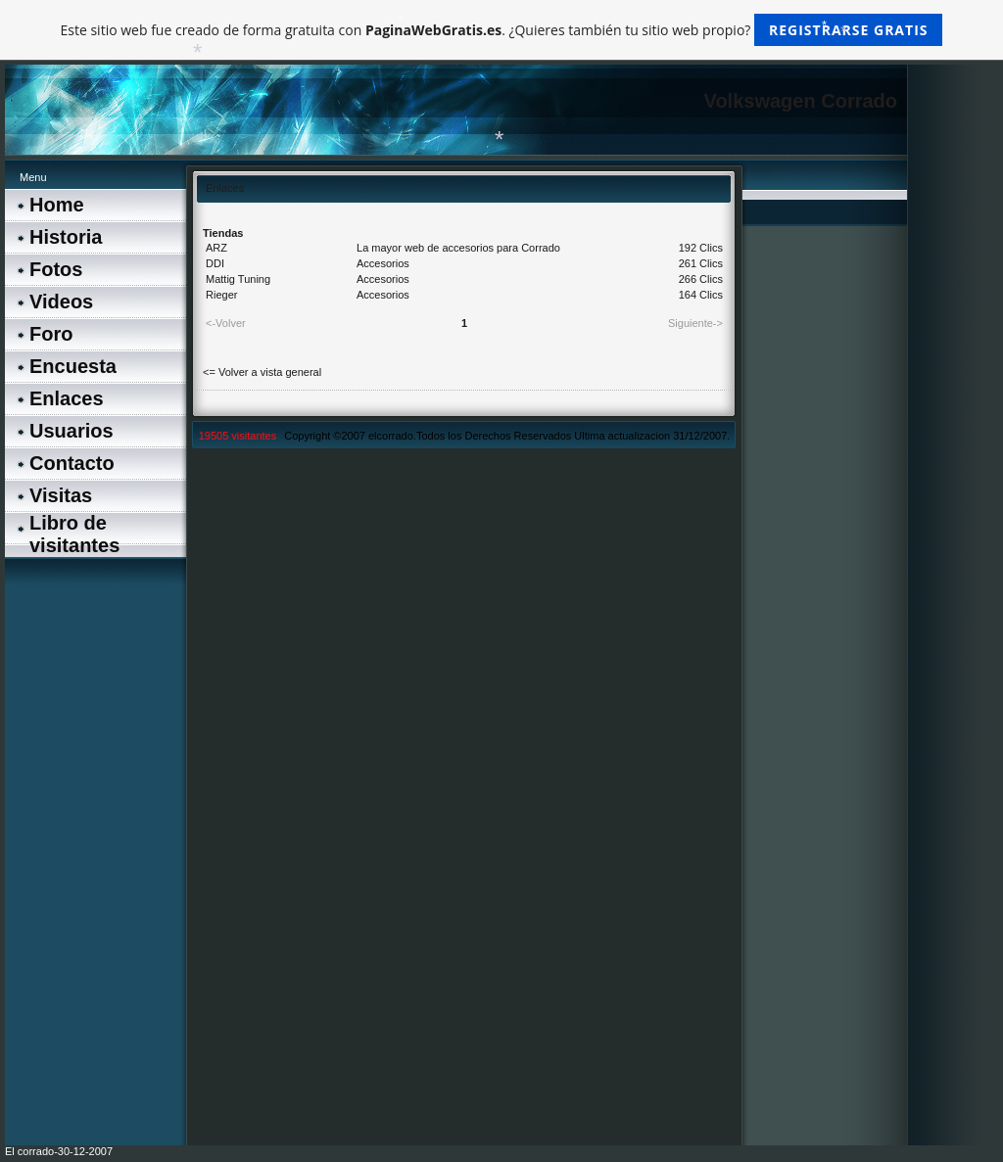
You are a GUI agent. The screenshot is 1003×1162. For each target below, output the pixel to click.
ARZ (216, 248)
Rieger (221, 295)
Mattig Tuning (238, 279)
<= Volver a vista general (262, 372)
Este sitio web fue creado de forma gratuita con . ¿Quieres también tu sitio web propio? (502, 30)
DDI (215, 263)
